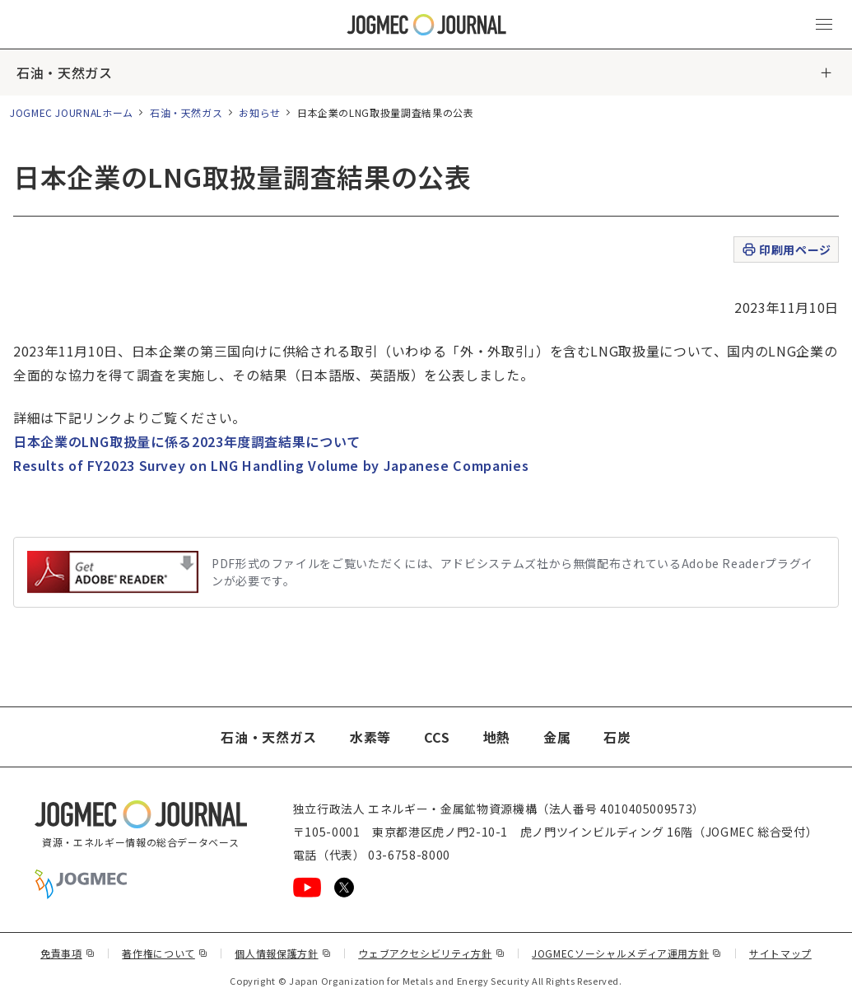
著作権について (164, 953)
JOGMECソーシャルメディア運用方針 (627, 953)
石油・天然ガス (64, 72)
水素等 (370, 737)
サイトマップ (780, 953)
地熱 (496, 737)
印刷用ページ (786, 250)
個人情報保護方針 (283, 953)
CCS (437, 737)
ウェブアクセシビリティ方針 (431, 953)
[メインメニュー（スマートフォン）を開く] (824, 25)
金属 (556, 737)
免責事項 (67, 953)
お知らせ (260, 112)
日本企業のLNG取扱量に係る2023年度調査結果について (187, 441)
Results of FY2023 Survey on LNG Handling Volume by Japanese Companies (270, 465)
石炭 (617, 737)
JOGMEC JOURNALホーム (71, 112)
